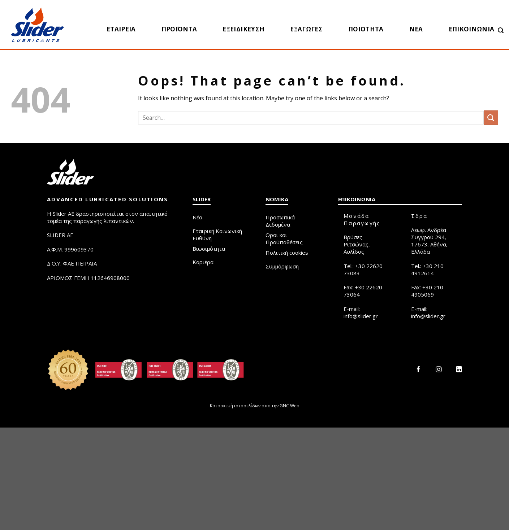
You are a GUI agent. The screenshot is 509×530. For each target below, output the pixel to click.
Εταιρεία (121, 29)
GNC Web (289, 406)
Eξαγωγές (306, 29)
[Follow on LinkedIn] (459, 370)
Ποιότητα (366, 29)
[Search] (501, 30)
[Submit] (491, 117)
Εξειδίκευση (243, 29)
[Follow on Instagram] (439, 370)
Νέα (416, 29)
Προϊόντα (179, 29)
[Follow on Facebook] (418, 370)
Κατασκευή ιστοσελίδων (235, 406)
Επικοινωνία (472, 29)
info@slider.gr (361, 316)
